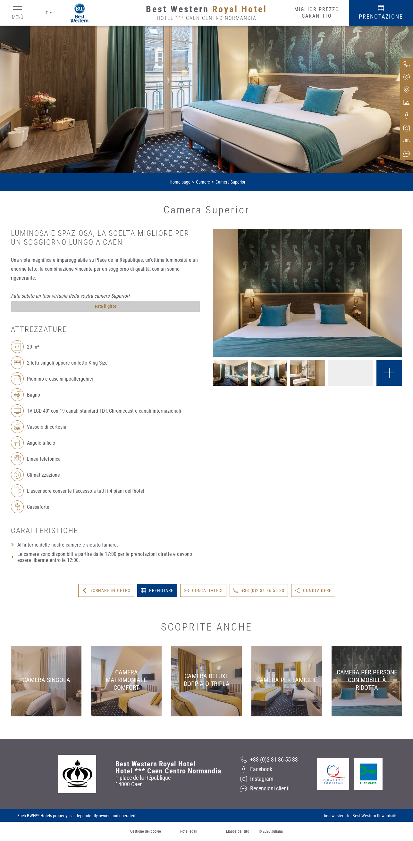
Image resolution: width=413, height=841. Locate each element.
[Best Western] (75, 13)
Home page (180, 182)
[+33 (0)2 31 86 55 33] (269, 759)
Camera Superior (230, 182)
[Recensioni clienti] (269, 788)
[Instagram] (269, 779)
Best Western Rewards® (374, 815)
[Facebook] (269, 769)
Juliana (277, 831)
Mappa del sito (237, 831)
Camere (203, 182)
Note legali (188, 831)
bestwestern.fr (337, 815)
